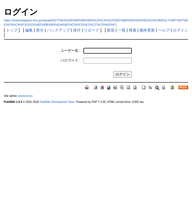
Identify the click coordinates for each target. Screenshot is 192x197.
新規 (111, 30)
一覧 (122, 30)
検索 (132, 30)
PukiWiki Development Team (57, 101)
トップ (12, 30)
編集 (29, 30)
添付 (77, 30)
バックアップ (58, 30)
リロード (91, 30)
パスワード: (69, 60)
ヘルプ (164, 30)
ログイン (180, 30)
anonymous (25, 95)
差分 (40, 30)
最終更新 (147, 30)
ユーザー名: (69, 50)
